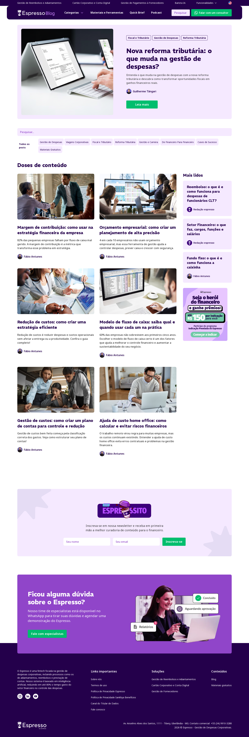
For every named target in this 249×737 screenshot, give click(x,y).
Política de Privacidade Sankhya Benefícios (113, 697)
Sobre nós (96, 679)
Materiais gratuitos (221, 685)
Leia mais (142, 104)
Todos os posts (24, 145)
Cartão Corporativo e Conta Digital (170, 685)
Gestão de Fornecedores (165, 691)
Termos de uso (99, 685)
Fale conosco (98, 709)
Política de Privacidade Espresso (108, 691)
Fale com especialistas (47, 634)
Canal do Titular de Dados (105, 703)
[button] (206, 3)
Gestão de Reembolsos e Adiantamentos (174, 679)
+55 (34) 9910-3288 (221, 723)
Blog (213, 679)
